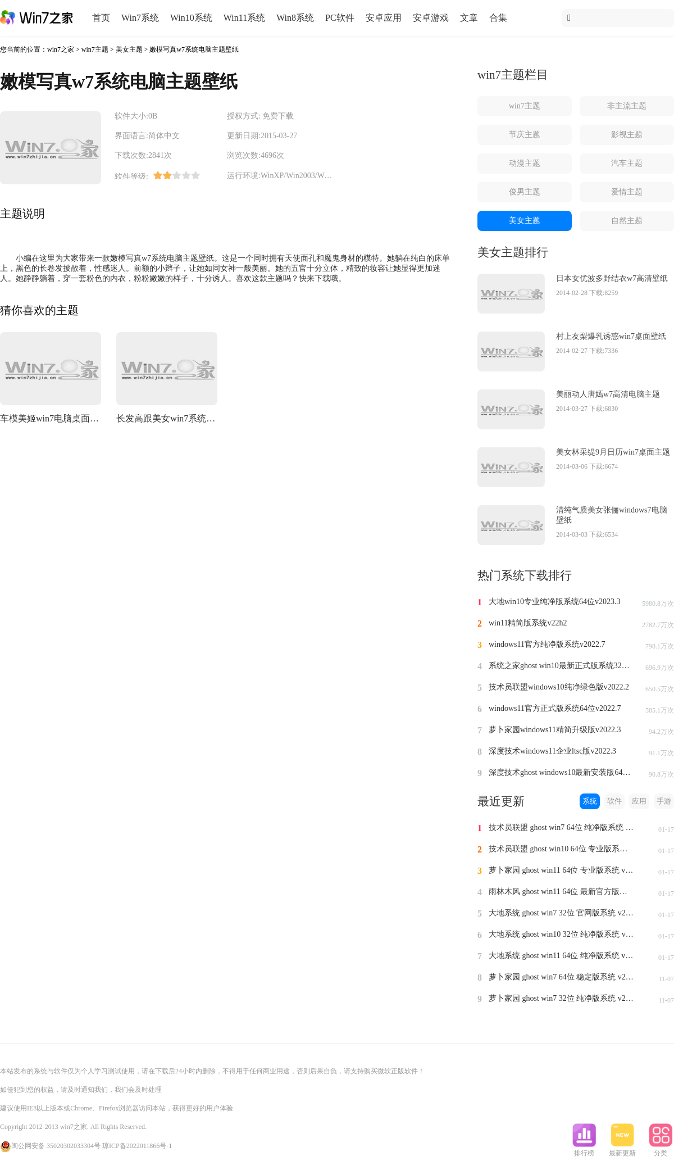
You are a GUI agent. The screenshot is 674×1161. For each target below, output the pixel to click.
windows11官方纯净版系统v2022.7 (547, 644)
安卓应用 (384, 17)
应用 (639, 801)
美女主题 (129, 49)
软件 (614, 801)
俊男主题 (524, 192)
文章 (469, 17)
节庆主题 (524, 134)
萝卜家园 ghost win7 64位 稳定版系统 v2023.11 (562, 977)
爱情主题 (627, 192)
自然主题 (627, 220)
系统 (589, 801)
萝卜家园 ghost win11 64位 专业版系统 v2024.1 (562, 870)
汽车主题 (627, 163)
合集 (498, 17)
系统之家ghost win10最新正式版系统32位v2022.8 (562, 665)
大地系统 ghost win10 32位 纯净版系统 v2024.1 (562, 934)
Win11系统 (244, 17)
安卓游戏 (431, 17)
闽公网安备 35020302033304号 (50, 1146)
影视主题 (627, 134)
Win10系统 (191, 17)
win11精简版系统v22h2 (528, 623)
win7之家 (60, 49)
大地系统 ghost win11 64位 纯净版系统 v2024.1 (562, 955)
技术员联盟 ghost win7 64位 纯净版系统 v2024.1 (562, 827)
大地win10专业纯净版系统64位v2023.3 (555, 601)
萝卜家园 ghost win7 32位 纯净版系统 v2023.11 (562, 998)
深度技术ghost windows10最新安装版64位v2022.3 (562, 772)
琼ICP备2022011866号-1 (137, 1146)
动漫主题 (524, 163)
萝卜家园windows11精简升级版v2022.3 (555, 729)
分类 (660, 1149)
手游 (664, 801)
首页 (101, 17)
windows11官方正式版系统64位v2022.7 (555, 708)
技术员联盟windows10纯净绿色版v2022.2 (559, 687)
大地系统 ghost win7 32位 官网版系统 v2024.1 (562, 913)
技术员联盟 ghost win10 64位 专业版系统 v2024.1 (562, 849)
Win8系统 (295, 17)
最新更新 (622, 1149)
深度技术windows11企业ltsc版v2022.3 (552, 751)
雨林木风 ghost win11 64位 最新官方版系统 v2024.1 (562, 891)
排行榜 (584, 1149)
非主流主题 (626, 106)
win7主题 (94, 49)
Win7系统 (140, 17)
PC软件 (339, 17)
